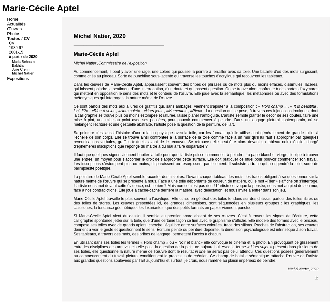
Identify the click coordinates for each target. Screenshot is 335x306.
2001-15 (16, 52)
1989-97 (16, 47)
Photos (14, 33)
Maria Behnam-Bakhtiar (24, 63)
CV (12, 43)
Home (13, 19)
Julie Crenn (21, 69)
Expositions (18, 78)
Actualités (17, 24)
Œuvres (15, 28)
